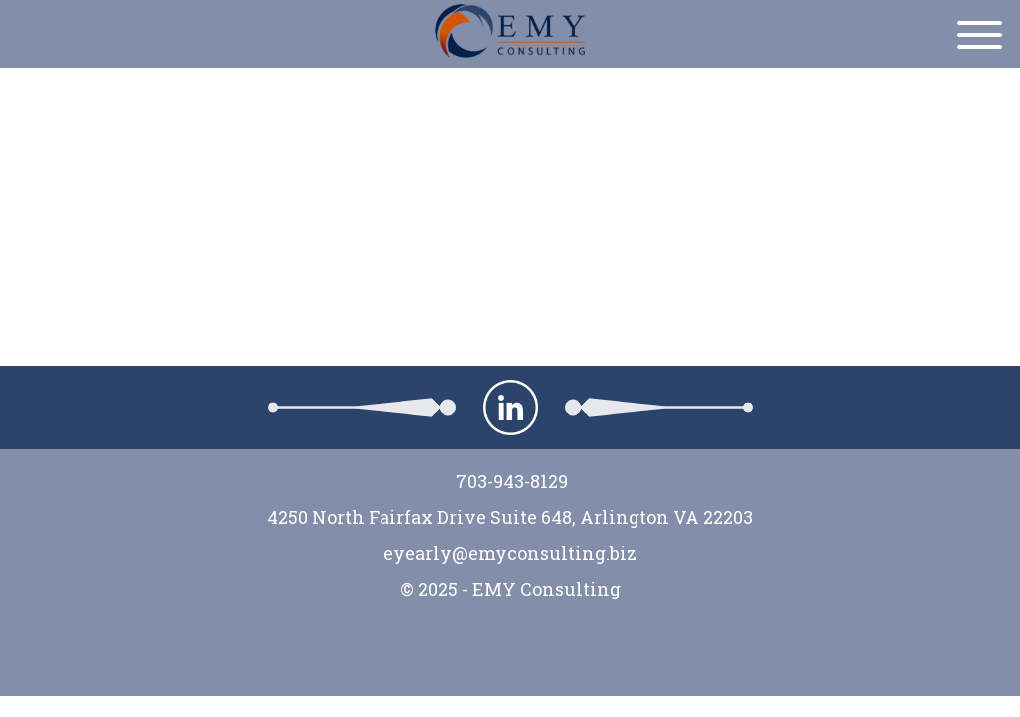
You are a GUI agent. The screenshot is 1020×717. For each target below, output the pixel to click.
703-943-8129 (510, 481)
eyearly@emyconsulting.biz (510, 553)
